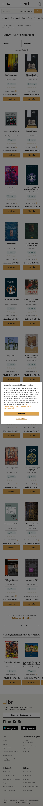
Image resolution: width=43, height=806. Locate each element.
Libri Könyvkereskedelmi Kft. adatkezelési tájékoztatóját (17, 406)
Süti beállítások (21, 419)
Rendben (21, 414)
